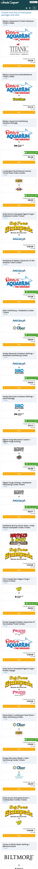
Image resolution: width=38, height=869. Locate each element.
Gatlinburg (33, 2)
